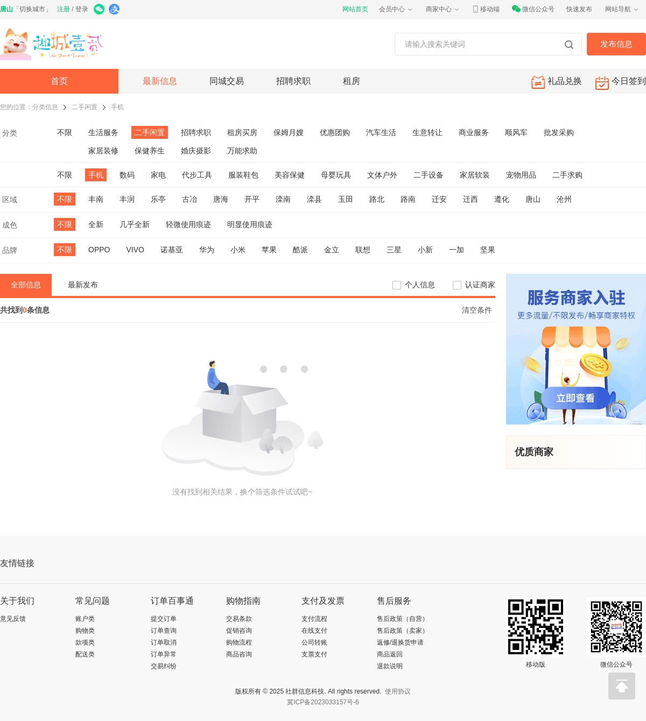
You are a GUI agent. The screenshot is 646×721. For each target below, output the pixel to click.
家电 (158, 175)
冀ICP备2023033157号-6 (323, 702)
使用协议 (398, 691)
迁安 (439, 199)
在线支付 (314, 630)
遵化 (501, 199)
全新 (95, 224)
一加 (456, 249)
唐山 (532, 199)
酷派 (300, 249)
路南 (408, 199)
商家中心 (443, 9)
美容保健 (290, 175)
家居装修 (103, 150)
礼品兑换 (556, 82)
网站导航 (622, 9)
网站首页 (355, 9)
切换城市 (32, 9)
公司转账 (314, 642)
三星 (394, 249)
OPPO (99, 249)
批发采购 (559, 132)
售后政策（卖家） (403, 630)
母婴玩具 (336, 175)
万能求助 (242, 150)
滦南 (283, 199)
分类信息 (45, 107)
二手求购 (567, 175)
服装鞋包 (243, 175)
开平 (251, 199)
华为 (206, 249)
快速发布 (579, 9)
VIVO (135, 249)
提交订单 (164, 619)
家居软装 (475, 175)
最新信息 (160, 81)
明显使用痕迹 (249, 224)
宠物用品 (521, 175)
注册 (63, 9)
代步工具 (197, 175)
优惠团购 (335, 132)
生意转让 (427, 132)
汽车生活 (381, 132)
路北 (376, 199)
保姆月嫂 (288, 132)
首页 (59, 81)
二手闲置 (84, 107)
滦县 (314, 199)
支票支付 (314, 654)
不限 (64, 132)
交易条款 (239, 619)
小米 (237, 249)
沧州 (564, 199)
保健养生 (150, 150)
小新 (425, 249)
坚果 (487, 249)
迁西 (470, 199)
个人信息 (420, 284)
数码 (127, 175)
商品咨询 (239, 654)
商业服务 (474, 132)
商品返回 (390, 654)
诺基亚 (171, 249)
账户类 (85, 619)
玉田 (345, 199)
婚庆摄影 (196, 150)
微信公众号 (532, 9)
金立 (331, 249)
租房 (351, 81)
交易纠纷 (164, 666)
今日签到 (620, 83)
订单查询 (164, 630)
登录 (81, 9)
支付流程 (314, 619)
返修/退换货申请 (400, 642)
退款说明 (390, 666)
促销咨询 (239, 630)
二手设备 (428, 175)
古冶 (189, 199)
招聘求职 (293, 81)
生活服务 (103, 132)
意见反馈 (13, 619)
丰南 (95, 199)
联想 (362, 249)
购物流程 (239, 642)
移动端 (486, 9)
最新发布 (83, 284)
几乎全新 (135, 224)
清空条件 (477, 310)
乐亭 (158, 199)
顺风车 (516, 132)
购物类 (85, 630)
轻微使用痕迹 (188, 224)
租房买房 (242, 132)
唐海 (220, 199)
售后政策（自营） (403, 619)
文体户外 (382, 175)
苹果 (269, 249)
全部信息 (26, 284)
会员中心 (396, 9)
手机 (117, 107)
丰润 (127, 199)
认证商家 (480, 284)
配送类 (85, 654)
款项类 (85, 642)
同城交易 (226, 81)
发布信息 (616, 43)
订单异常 (164, 654)
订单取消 (164, 642)
